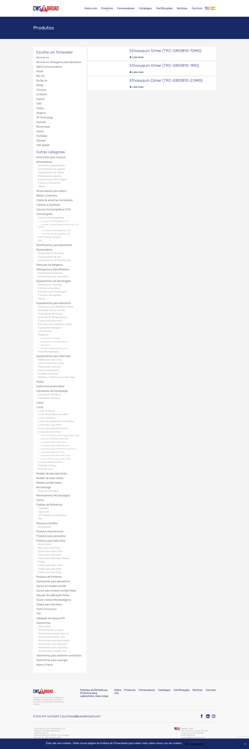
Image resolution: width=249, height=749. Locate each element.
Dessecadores (44, 249)
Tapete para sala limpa (49, 572)
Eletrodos (45, 345)
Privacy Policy (196, 743)
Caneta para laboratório (50, 320)
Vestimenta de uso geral (50, 630)
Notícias (182, 8)
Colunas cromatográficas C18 (56, 230)
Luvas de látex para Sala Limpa (55, 455)
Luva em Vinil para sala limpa (54, 438)
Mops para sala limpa (49, 547)
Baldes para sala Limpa (50, 359)
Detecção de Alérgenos (49, 264)
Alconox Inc (42, 57)
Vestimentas (43, 622)
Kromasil (41, 122)
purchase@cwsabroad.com (81, 716)
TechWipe (41, 135)
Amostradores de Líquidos (51, 169)
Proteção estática (47, 465)
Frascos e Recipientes (49, 183)
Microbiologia (43, 487)
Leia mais (138, 57)
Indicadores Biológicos (49, 394)
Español (213, 8)
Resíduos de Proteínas (49, 576)
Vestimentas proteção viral (52, 651)
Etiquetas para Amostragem (52, 179)
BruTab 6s (41, 80)
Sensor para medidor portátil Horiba (56, 590)
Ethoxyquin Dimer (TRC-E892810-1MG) (164, 65)
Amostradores (44, 161)
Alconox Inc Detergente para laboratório (58, 62)
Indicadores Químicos (49, 398)
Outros (40, 131)
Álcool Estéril (44, 544)
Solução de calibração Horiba (52, 595)
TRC (40, 519)
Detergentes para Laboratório (53, 276)
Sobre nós (90, 8)
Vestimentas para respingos (52, 644)
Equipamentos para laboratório (53, 303)
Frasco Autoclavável (48, 370)
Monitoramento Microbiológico (53, 495)
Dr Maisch (41, 94)
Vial (40, 240)
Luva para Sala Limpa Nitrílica (55, 445)
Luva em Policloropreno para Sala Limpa (60, 435)
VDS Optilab (43, 145)
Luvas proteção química (50, 462)
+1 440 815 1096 (188, 735)
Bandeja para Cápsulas (50, 176)
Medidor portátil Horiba (49, 482)
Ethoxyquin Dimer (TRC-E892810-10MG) (165, 50)
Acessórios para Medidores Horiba (55, 306)
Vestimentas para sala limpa (52, 647)
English (207, 8)
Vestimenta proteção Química (53, 633)
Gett (38, 103)
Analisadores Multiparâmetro (52, 317)
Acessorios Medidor (50, 338)
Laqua (39, 402)
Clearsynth (43, 512)
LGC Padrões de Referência (52, 515)
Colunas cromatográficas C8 (56, 233)
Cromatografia (44, 214)
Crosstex (41, 89)
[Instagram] (214, 716)
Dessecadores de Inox (49, 257)
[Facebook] (202, 716)
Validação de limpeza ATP (50, 618)
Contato (197, 8)
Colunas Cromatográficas (51, 217)
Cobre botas (44, 626)
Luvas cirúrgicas (46, 411)
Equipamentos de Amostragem (53, 281)
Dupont (40, 99)
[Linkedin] (208, 716)
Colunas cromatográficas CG (54, 221)
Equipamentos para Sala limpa (53, 356)
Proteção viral (45, 469)
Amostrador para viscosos (51, 157)
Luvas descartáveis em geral (53, 414)
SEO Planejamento (53, 737)
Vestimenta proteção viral (51, 637)
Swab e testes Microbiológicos (53, 599)
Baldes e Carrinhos (46, 195)
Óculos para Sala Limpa (50, 551)
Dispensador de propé (49, 366)
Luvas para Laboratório (50, 425)
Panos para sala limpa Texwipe (54, 558)
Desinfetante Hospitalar (50, 273)
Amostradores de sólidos (51, 172)
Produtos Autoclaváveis (50, 531)
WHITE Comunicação (60, 735)
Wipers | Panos (44, 664)
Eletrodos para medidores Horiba (55, 324)
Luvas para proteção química (53, 428)
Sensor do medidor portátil (51, 586)
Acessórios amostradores (51, 165)
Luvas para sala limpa (49, 431)
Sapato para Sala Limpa (50, 565)
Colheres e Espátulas (48, 204)
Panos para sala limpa (49, 554)
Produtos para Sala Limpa (50, 540)
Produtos (107, 8)
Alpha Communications (49, 66)
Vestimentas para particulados (54, 640)
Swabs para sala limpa (49, 568)
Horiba (40, 108)
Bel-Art (40, 75)
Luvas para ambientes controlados (56, 421)
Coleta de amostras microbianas (54, 200)
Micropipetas (44, 527)
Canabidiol (43, 508)
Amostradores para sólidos (51, 190)
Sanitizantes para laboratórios (53, 581)
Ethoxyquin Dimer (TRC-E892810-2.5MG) (166, 80)
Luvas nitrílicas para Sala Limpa (56, 458)
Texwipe (41, 140)
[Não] (245, 743)
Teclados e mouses (48, 373)
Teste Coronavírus (46, 609)
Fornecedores (126, 8)
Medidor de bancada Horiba (54, 348)
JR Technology (44, 117)
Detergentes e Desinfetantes (52, 269)
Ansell (39, 71)
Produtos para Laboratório (51, 536)
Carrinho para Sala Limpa (51, 363)
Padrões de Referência (49, 504)
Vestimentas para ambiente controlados (59, 655)
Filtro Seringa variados (49, 237)
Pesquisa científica (47, 523)
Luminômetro (45, 331)
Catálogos (145, 8)
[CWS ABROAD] (46, 8)
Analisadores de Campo (50, 313)
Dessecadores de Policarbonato (54, 260)
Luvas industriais (47, 417)
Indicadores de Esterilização (52, 390)
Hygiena (41, 112)
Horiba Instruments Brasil (50, 386)
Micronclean (43, 126)
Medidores (43, 334)
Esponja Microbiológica (49, 327)
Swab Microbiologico (48, 351)
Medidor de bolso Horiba (49, 478)
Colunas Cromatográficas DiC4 (53, 209)
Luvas (39, 407)
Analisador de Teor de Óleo (51, 310)
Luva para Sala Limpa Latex (54, 442)
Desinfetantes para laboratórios (54, 245)
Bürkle (39, 85)
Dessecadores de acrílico (51, 253)
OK (185, 743)
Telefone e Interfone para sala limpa (56, 377)
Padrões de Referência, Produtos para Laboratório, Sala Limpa (94, 693)
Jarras (41, 186)
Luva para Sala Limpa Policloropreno (58, 448)
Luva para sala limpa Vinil (52, 452)
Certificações (164, 8)
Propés (41, 561)
